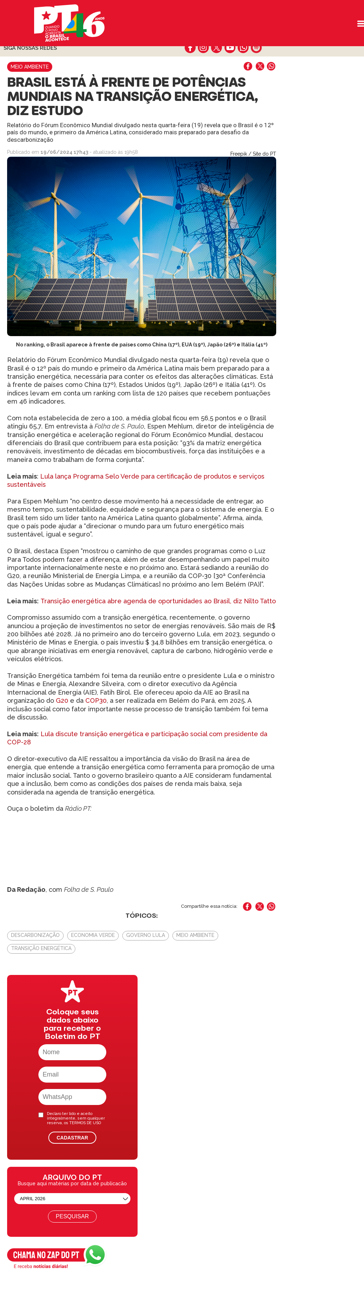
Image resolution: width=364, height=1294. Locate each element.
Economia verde (93, 935)
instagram (203, 47)
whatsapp (243, 47)
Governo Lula (145, 935)
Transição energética (41, 948)
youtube (230, 47)
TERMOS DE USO (85, 1123)
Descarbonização (35, 935)
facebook (190, 47)
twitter (217, 47)
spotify (256, 47)
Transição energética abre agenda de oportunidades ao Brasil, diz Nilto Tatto (158, 601)
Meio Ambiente (30, 67)
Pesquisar (72, 1216)
